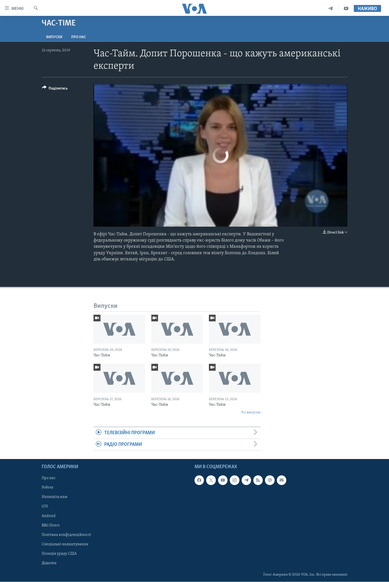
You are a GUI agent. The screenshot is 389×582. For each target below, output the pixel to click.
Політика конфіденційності (66, 535)
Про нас (78, 37)
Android (49, 516)
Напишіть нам (54, 497)
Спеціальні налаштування (65, 544)
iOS (45, 507)
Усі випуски (250, 412)
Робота (47, 488)
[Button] (55, 89)
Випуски (54, 37)
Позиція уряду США (59, 554)
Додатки (49, 563)
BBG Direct (51, 525)
